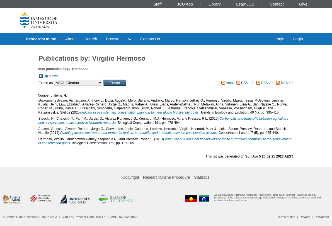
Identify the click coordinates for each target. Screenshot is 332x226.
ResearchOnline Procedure (166, 177)
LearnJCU (245, 4)
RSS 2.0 (267, 83)
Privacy (305, 216)
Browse (112, 39)
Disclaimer (321, 216)
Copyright (130, 177)
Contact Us (150, 39)
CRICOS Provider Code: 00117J (84, 216)
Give (303, 4)
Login (279, 39)
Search (90, 39)
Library (215, 4)
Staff (157, 4)
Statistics (202, 177)
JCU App (185, 4)
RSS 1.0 (247, 83)
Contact (277, 4)
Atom (230, 83)
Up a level (51, 76)
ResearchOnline (41, 39)
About (70, 39)
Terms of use (286, 216)
